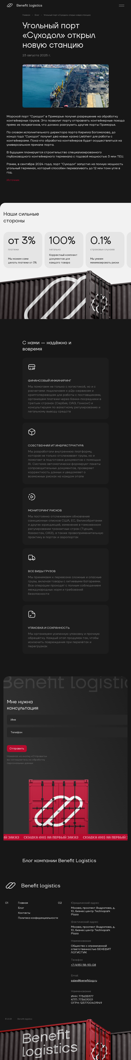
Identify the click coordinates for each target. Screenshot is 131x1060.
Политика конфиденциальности (38, 918)
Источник (13, 180)
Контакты (24, 913)
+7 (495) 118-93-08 (83, 965)
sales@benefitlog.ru (84, 980)
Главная (26, 15)
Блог (37, 15)
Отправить (16, 748)
